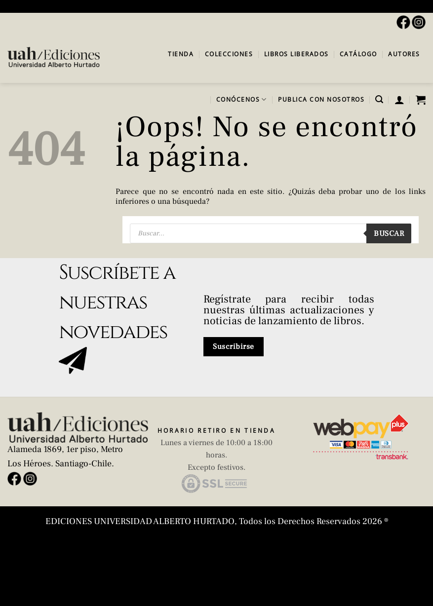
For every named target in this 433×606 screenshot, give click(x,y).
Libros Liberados (296, 54)
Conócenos (241, 99)
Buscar (389, 233)
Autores (404, 54)
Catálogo (358, 54)
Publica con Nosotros (321, 99)
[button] (379, 99)
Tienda (181, 54)
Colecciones (229, 54)
